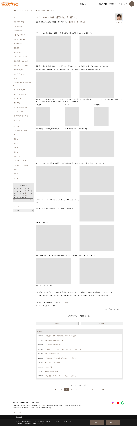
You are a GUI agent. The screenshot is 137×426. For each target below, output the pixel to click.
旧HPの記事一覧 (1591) (21, 116)
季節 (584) (17, 103)
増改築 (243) (17, 52)
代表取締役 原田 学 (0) (20, 130)
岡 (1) (15, 134)
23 (26, 195)
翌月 (31, 200)
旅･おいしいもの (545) (20, 107)
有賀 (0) (16, 148)
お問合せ (83, 4)
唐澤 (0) (16, 174)
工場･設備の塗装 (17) (20, 94)
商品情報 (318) (18, 30)
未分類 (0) (17, 120)
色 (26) (16, 78)
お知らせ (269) (18, 26)
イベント (92, 4)
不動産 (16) (17, 48)
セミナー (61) (18, 43)
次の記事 (101, 323)
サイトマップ (17, 412)
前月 (14, 200)
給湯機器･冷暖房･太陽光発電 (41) (22, 84)
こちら (65, 302)
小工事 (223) (17, 98)
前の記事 (57, 323)
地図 (43, 405)
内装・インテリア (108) (21, 65)
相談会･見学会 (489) (20, 39)
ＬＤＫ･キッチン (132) (20, 56)
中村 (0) (16, 152)
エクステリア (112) (19, 89)
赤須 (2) (16, 178)
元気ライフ (123, 4)
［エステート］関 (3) (20, 161)
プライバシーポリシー (57, 421)
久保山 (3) (17, 156)
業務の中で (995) (19, 22)
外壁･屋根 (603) (18, 69)
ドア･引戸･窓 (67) (19, 74)
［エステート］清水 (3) (21, 165)
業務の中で (83, 22)
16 (26, 193)
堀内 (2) (16, 143)
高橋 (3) (16, 139)
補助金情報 (102, 4)
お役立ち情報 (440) (19, 35)
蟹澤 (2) (16, 169)
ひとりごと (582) (19, 111)
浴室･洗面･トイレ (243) (21, 61)
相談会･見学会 (73, 22)
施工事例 (112, 4)
